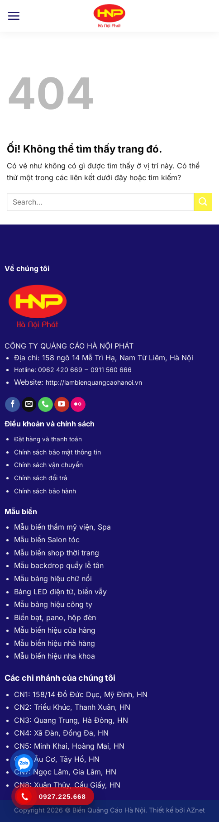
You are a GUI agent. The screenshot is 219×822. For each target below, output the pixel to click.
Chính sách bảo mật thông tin (57, 452)
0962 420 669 (60, 369)
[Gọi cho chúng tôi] (45, 404)
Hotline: (26, 369)
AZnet (195, 810)
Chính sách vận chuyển (48, 464)
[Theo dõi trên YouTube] (61, 404)
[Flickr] (78, 404)
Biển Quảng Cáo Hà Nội (108, 810)
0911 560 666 (111, 369)
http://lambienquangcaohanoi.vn (94, 382)
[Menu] (13, 16)
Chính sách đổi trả (40, 478)
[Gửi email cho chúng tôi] (29, 404)
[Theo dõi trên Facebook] (12, 404)
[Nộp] (203, 201)
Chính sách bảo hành (45, 491)
